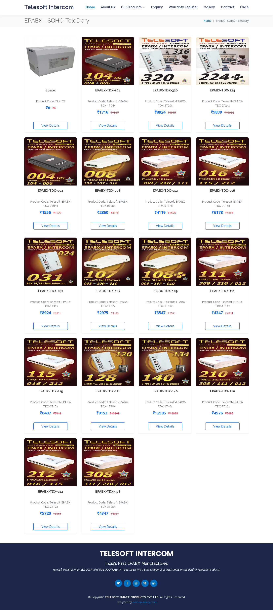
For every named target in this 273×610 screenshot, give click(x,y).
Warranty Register (183, 7)
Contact (227, 7)
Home (90, 7)
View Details (50, 125)
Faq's (244, 7)
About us (108, 7)
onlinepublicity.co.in (144, 602)
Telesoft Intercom (49, 7)
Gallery (209, 7)
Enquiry (157, 7)
